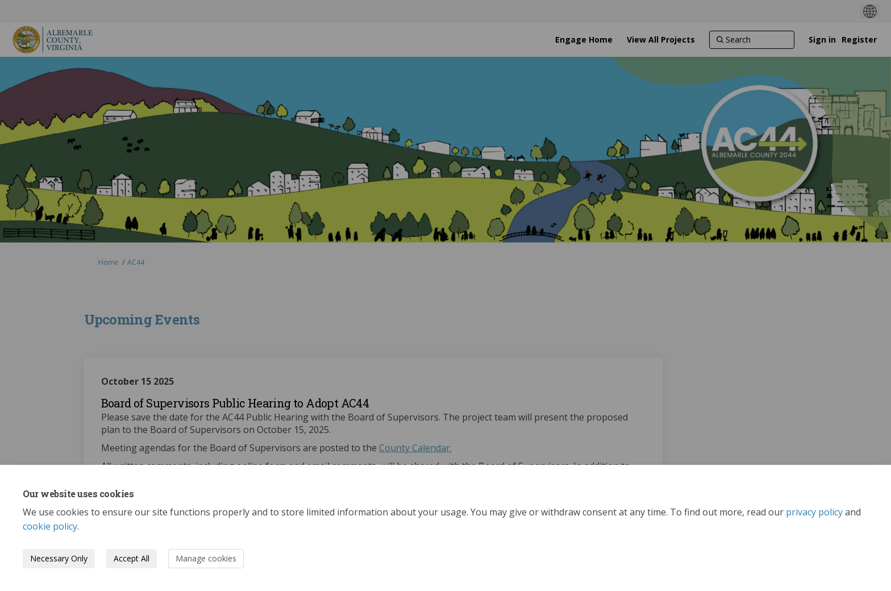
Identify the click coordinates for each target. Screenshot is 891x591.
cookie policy (50, 526)
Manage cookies (206, 558)
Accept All (131, 558)
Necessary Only (59, 558)
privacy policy (814, 512)
